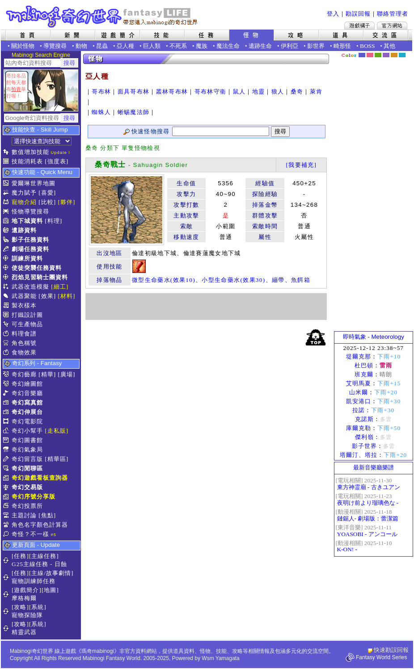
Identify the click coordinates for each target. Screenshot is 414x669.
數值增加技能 (30, 152)
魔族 (201, 46)
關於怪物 (22, 46)
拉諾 (358, 410)
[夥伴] (67, 202)
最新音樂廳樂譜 (373, 467)
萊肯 (316, 91)
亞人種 (125, 46)
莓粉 (370, 55)
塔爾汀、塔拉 (358, 455)
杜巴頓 (364, 365)
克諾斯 (364, 419)
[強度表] (56, 161)
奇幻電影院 (27, 421)
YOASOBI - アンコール (367, 534)
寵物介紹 (24, 202)
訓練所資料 (27, 258)
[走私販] (56, 430)
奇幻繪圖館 (27, 383)
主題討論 (24, 515)
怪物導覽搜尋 (30, 211)
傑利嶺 (364, 437)
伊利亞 (289, 46)
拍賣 (16, 89)
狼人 (277, 91)
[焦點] (47, 515)
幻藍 (362, 55)
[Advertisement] (206, 306)
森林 (378, 55)
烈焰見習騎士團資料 (40, 277)
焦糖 (394, 55)
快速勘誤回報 (391, 650)
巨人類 (152, 46)
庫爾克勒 (358, 428)
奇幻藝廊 (24, 374)
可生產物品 (27, 324)
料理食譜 (24, 333)
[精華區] (56, 459)
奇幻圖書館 (27, 440)
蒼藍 (402, 55)
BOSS (367, 46)
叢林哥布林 (172, 91)
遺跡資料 (24, 230)
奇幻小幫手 (27, 430)
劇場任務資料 (30, 249)
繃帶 (278, 280)
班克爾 (364, 374)
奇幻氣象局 (27, 449)
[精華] (47, 374)
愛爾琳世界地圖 (33, 183)
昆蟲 (102, 46)
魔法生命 (228, 46)
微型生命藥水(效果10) (163, 280)
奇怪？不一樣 (30, 534)
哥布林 (101, 91)
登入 (333, 13)
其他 (389, 46)
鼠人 (239, 91)
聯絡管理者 (392, 13)
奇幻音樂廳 (27, 393)
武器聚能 (24, 296)
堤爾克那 (358, 356)
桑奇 (297, 91)
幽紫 (386, 55)
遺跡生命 (260, 46)
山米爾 (358, 392)
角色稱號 (24, 343)
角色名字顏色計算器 (40, 524)
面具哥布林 (134, 91)
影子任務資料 (30, 239)
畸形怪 (342, 46)
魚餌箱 (300, 280)
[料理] (53, 220)
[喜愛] (47, 192)
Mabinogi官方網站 (392, 25)
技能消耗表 (27, 161)
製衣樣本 (24, 305)
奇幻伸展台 (27, 412)
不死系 (178, 46)
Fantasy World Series (381, 657)
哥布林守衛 (210, 91)
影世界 (316, 46)
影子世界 (364, 446)
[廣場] (67, 374)
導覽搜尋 (55, 46)
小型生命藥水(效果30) (233, 280)
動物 (81, 46)
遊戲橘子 (359, 25)
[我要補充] (301, 165)
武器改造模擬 (30, 286)
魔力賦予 (24, 192)
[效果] (47, 296)
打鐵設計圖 (27, 314)
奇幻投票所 (27, 506)
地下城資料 (27, 220)
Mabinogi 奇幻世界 (102, 16)
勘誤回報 (358, 13)
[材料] (67, 296)
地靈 (258, 91)
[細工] (59, 286)
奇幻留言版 (27, 459)
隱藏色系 (407, 51)
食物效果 (24, 352)
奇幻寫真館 (27, 402)
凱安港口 (358, 401)
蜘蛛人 (101, 112)
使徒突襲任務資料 (37, 267)
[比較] (47, 202)
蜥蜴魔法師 (134, 112)
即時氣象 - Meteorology (373, 336)
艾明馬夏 (358, 383)
